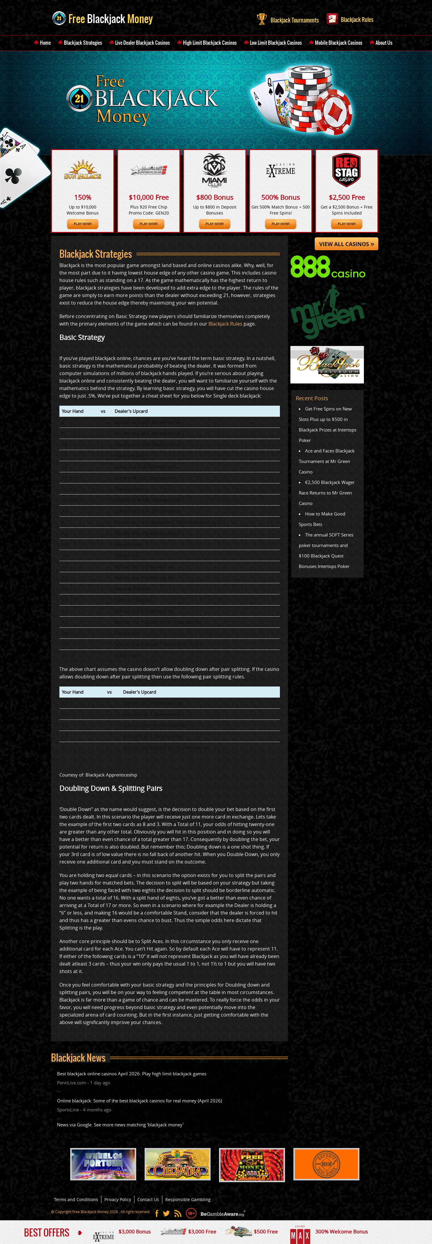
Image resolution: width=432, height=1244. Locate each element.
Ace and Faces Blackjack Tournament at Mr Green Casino (327, 461)
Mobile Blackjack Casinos (338, 42)
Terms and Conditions (76, 1199)
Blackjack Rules (350, 18)
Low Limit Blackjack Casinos (276, 42)
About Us (384, 42)
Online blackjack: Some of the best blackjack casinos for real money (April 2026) (139, 1101)
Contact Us (148, 1199)
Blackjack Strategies (83, 42)
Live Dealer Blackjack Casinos (142, 42)
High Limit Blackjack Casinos (210, 42)
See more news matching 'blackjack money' (139, 1125)
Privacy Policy (117, 1199)
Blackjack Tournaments (288, 18)
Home (45, 42)
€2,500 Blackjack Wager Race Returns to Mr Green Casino (327, 492)
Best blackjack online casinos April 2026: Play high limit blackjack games (131, 1074)
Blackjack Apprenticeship (111, 775)
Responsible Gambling (188, 1199)
